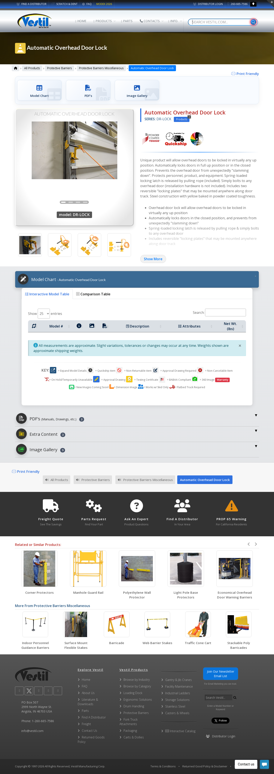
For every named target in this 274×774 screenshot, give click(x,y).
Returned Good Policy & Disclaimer (204, 766)
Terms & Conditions (163, 766)
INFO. (173, 21)
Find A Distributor (94, 717)
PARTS (127, 21)
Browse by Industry (137, 680)
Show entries (45, 314)
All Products (32, 68)
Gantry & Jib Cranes (178, 680)
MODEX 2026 (104, 4)
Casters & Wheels (177, 713)
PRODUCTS (103, 21)
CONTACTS (150, 21)
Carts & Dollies (134, 737)
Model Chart (62, 279)
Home (86, 680)
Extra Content (40, 433)
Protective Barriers (59, 68)
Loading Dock (133, 693)
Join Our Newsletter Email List (220, 673)
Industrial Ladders (177, 693)
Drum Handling (134, 706)
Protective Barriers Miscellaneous (101, 68)
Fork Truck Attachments (128, 721)
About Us (88, 693)
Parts (85, 711)
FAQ (87, 4)
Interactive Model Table (47, 294)
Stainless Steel (175, 706)
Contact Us (89, 731)
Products (182, 119)
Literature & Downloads (88, 701)
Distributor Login (208, 4)
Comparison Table (93, 294)
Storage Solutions (177, 700)
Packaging (130, 731)
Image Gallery (40, 449)
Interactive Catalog (180, 731)
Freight (86, 724)
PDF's (50, 418)
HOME (80, 21)
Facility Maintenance (179, 686)
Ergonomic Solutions (138, 699)
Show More (153, 259)
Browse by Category (137, 686)
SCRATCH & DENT (64, 4)
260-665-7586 (237, 4)
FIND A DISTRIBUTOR (31, 4)
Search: (219, 312)
